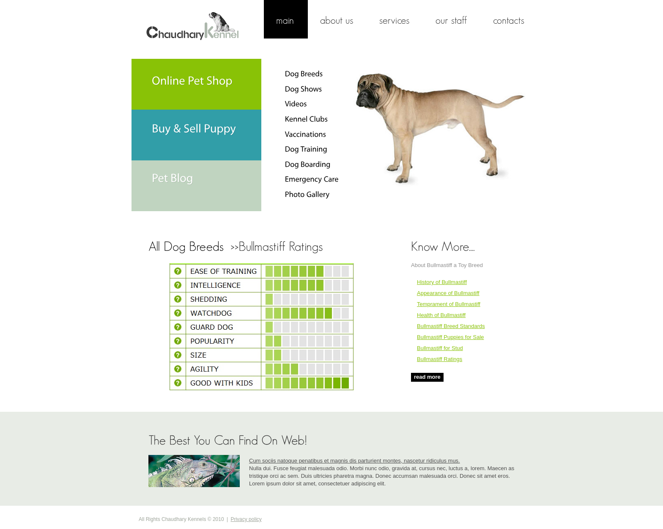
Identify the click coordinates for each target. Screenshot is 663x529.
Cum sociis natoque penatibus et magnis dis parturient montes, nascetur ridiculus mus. (354, 460)
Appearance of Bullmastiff (448, 293)
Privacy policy (245, 519)
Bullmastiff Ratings (439, 359)
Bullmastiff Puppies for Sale (450, 337)
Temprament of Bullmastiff (448, 304)
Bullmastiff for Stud (440, 348)
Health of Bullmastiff (441, 315)
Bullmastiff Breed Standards (451, 326)
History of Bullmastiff (442, 282)
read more (427, 377)
